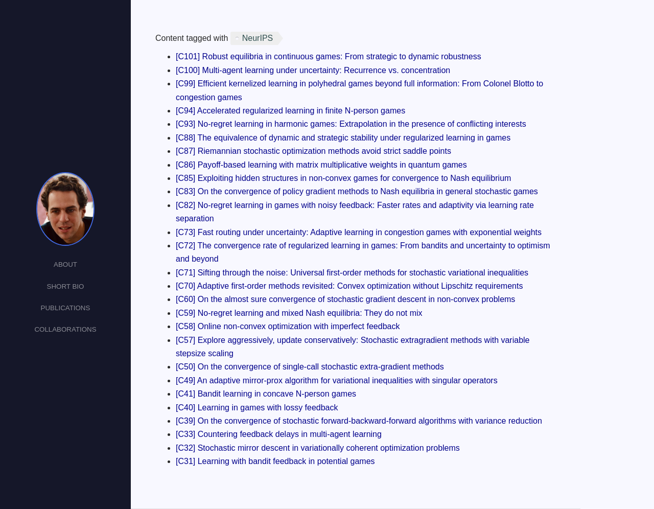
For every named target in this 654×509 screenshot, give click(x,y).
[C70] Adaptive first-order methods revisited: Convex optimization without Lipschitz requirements (349, 286)
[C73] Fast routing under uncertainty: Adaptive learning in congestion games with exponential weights (359, 232)
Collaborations (65, 329)
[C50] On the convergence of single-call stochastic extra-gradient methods (310, 366)
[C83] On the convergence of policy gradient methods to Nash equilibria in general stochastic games (357, 191)
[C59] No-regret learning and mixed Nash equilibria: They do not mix (299, 313)
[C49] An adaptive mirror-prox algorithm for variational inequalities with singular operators (337, 380)
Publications (65, 308)
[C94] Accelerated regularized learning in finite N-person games (290, 110)
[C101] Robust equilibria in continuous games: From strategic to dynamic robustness (328, 56)
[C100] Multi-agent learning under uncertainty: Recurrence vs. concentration (313, 70)
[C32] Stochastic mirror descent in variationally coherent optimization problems (318, 448)
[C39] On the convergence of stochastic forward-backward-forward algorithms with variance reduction (359, 421)
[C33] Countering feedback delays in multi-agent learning (279, 434)
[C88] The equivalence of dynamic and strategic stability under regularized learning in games (343, 137)
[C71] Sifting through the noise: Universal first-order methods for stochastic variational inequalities (352, 272)
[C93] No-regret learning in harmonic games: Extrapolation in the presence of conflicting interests (351, 124)
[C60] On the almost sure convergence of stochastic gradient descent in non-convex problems (345, 299)
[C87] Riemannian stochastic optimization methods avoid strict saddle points (313, 151)
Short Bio (65, 286)
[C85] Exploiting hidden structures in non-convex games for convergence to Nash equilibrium (343, 178)
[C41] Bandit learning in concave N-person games (266, 393)
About (65, 264)
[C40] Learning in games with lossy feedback (257, 407)
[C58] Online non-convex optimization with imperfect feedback (288, 326)
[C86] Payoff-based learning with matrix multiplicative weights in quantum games (321, 164)
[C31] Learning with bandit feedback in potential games (275, 461)
